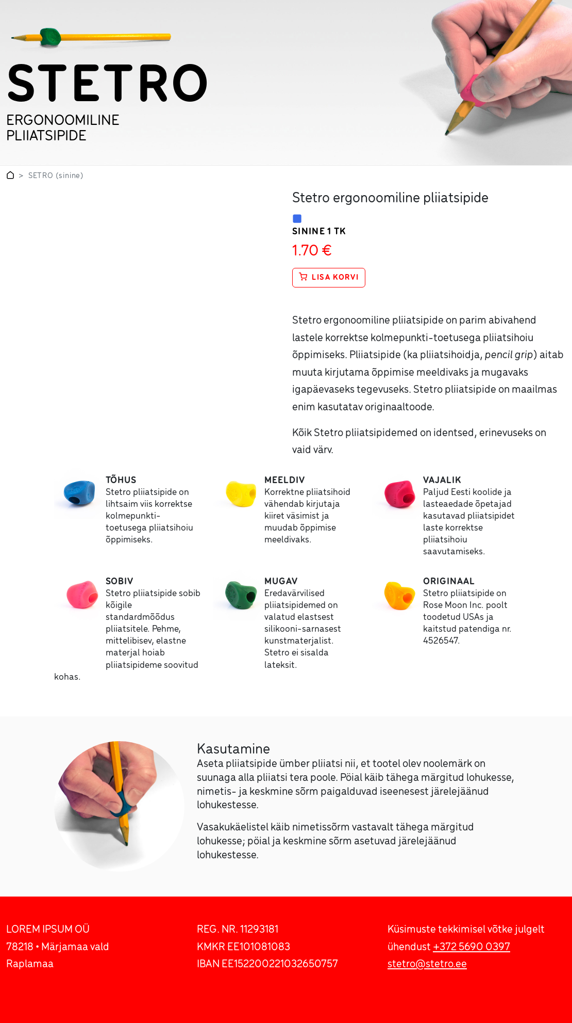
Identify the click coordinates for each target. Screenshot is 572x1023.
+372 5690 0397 (471, 947)
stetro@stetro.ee (427, 964)
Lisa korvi (329, 277)
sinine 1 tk (319, 232)
